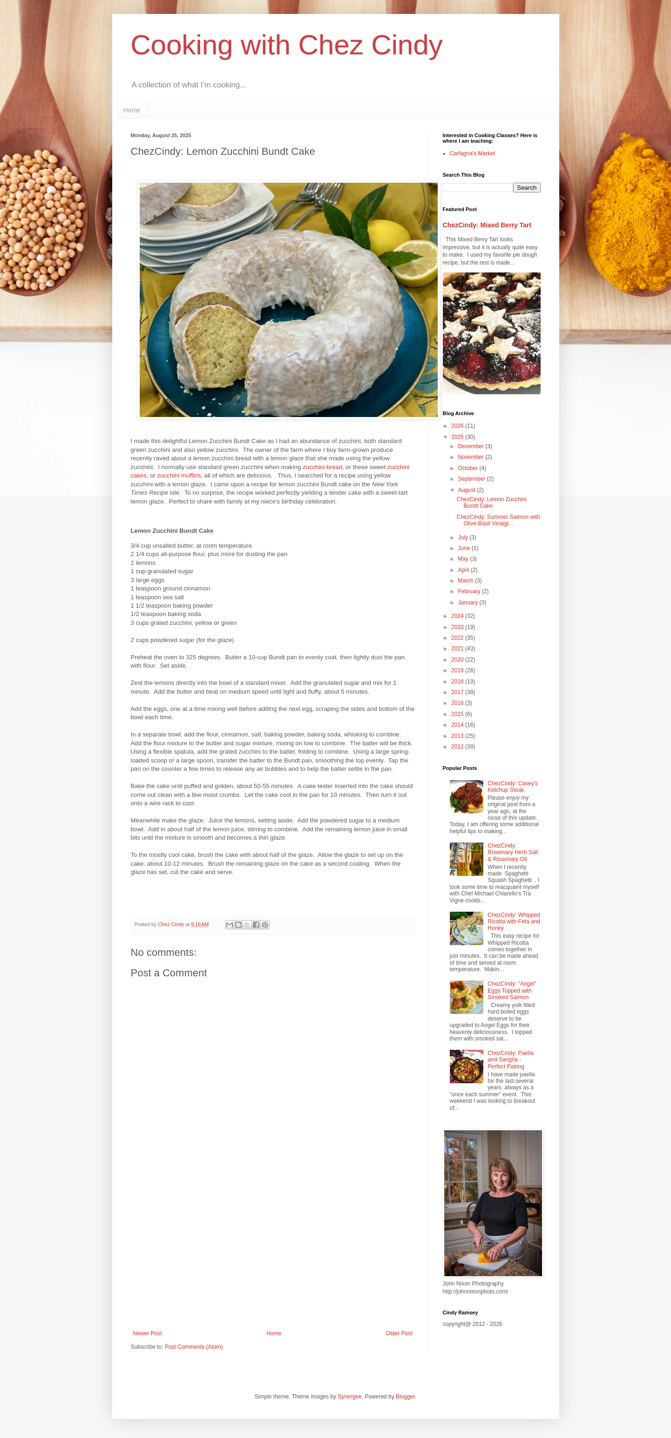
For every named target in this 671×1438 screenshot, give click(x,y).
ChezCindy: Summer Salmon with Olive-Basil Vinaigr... (498, 520)
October (468, 468)
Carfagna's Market (472, 153)
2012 (458, 746)
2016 (458, 703)
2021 (458, 648)
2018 (458, 681)
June (464, 548)
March (466, 580)
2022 (458, 638)
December (471, 446)
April (464, 570)
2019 (458, 670)
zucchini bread (322, 467)
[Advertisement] (273, 1253)
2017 (458, 692)
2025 (458, 437)
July (463, 537)
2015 (458, 714)
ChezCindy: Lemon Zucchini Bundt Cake (491, 502)
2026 (458, 426)
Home (132, 110)
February (469, 591)
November (471, 457)
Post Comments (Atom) (194, 1347)
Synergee (349, 1396)
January (468, 602)
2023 (458, 627)
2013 (458, 736)
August (467, 490)
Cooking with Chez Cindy (287, 44)
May (464, 559)
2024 (458, 616)
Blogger (405, 1396)
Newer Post (147, 1333)
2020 (458, 659)
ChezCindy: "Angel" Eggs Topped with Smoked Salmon (512, 991)
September (472, 479)
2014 (458, 725)
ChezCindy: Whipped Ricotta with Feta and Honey (514, 922)
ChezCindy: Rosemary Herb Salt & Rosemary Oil (513, 852)
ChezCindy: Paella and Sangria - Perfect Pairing (511, 1060)
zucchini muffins (179, 475)
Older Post (399, 1333)
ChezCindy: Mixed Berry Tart (487, 225)
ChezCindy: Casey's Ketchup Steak (513, 786)
